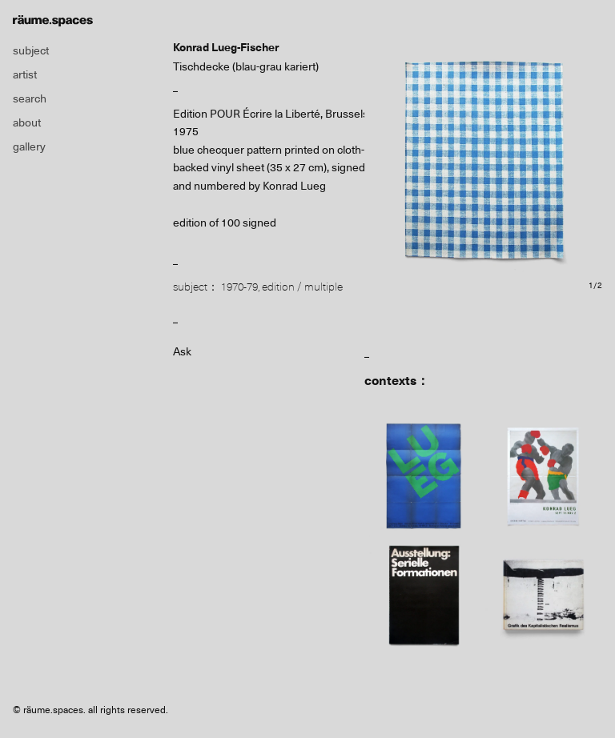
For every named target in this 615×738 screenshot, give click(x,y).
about (27, 122)
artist (25, 74)
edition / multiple (302, 286)
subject (31, 50)
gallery (29, 146)
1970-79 (239, 286)
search (29, 98)
